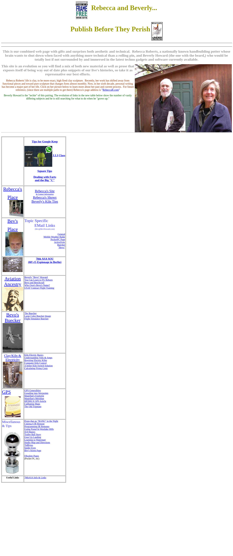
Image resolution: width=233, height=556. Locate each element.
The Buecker (30, 313)
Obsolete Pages (31, 456)
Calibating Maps (32, 404)
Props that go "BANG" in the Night (41, 421)
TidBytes (28, 445)
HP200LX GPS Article (35, 401)
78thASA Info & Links (35, 477)
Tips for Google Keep (45, 141)
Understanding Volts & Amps (38, 357)
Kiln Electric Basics (33, 355)
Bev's (12, 221)
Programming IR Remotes (36, 426)
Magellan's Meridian (34, 398)
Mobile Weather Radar (54, 237)
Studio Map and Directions (37, 442)
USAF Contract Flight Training (39, 288)
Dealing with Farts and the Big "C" (44, 178)
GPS (6, 392)
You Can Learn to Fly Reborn (38, 280)
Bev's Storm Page (32, 450)
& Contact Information (45, 194)
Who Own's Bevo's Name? (37, 285)
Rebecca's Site (45, 191)
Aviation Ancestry (12, 281)
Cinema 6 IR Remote (34, 424)
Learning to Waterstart (35, 440)
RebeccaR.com (111, 89)
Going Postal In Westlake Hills (39, 429)
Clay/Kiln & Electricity (12, 358)
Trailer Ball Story (32, 434)
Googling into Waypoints (36, 393)
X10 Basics (29, 432)
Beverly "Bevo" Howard (36, 277)
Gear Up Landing (32, 437)
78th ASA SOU (45, 258)
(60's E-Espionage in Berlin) (44, 262)
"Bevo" (61, 247)
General (61, 234)
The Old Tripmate (32, 406)
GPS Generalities (32, 390)
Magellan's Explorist (34, 396)
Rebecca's (12, 189)
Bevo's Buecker (13, 317)
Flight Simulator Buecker (36, 318)
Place (12, 197)
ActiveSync (59, 242)
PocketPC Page (58, 239)
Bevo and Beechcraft (34, 282)
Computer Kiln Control (35, 363)
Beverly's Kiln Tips (45, 201)
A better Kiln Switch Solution (38, 365)
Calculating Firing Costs (36, 368)
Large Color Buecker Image (37, 316)
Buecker (61, 245)
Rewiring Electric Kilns (35, 360)
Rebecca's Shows (44, 197)
